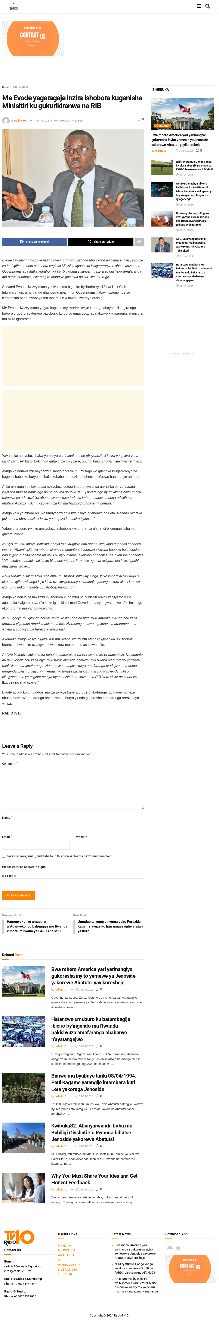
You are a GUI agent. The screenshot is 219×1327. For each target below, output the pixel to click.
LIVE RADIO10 (67, 1270)
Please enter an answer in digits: (24, 867)
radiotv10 (20, 120)
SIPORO (63, 1260)
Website (81, 837)
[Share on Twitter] (100, 242)
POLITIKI (77, 120)
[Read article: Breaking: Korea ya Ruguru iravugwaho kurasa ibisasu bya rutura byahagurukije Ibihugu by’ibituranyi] (162, 219)
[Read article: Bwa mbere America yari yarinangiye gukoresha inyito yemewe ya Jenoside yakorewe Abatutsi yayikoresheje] (23, 982)
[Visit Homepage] (13, 6)
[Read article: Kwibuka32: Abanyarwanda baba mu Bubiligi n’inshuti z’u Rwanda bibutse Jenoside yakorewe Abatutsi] (23, 1138)
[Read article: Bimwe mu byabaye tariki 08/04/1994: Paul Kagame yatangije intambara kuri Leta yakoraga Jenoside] (23, 1088)
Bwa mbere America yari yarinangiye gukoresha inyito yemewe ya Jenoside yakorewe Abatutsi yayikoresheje (93, 976)
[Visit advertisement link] (33, 38)
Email (7, 837)
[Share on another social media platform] (139, 242)
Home (5, 87)
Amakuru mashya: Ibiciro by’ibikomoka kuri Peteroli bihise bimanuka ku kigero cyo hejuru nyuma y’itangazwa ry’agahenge (194, 191)
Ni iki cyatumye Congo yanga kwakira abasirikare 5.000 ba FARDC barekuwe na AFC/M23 (194, 165)
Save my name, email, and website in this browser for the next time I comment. (59, 856)
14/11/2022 (42, 120)
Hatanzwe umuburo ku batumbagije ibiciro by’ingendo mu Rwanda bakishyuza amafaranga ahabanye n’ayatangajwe (194, 272)
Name (7, 817)
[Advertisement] (142, 51)
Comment (10, 763)
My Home (64, 1246)
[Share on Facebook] (34, 242)
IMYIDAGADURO (69, 1265)
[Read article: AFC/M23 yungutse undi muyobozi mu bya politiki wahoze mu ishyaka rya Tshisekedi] (162, 244)
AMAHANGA (66, 1255)
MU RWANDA (20, 87)
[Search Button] (207, 6)
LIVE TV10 (65, 1275)
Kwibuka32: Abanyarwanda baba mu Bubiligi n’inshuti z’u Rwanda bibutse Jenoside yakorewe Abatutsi (91, 1133)
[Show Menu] (199, 6)
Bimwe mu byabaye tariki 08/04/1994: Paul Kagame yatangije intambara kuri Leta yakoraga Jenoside (93, 1083)
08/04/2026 (84, 990)
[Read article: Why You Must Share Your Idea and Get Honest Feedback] (23, 1188)
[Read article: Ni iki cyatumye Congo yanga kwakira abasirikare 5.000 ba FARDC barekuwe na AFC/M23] (162, 167)
